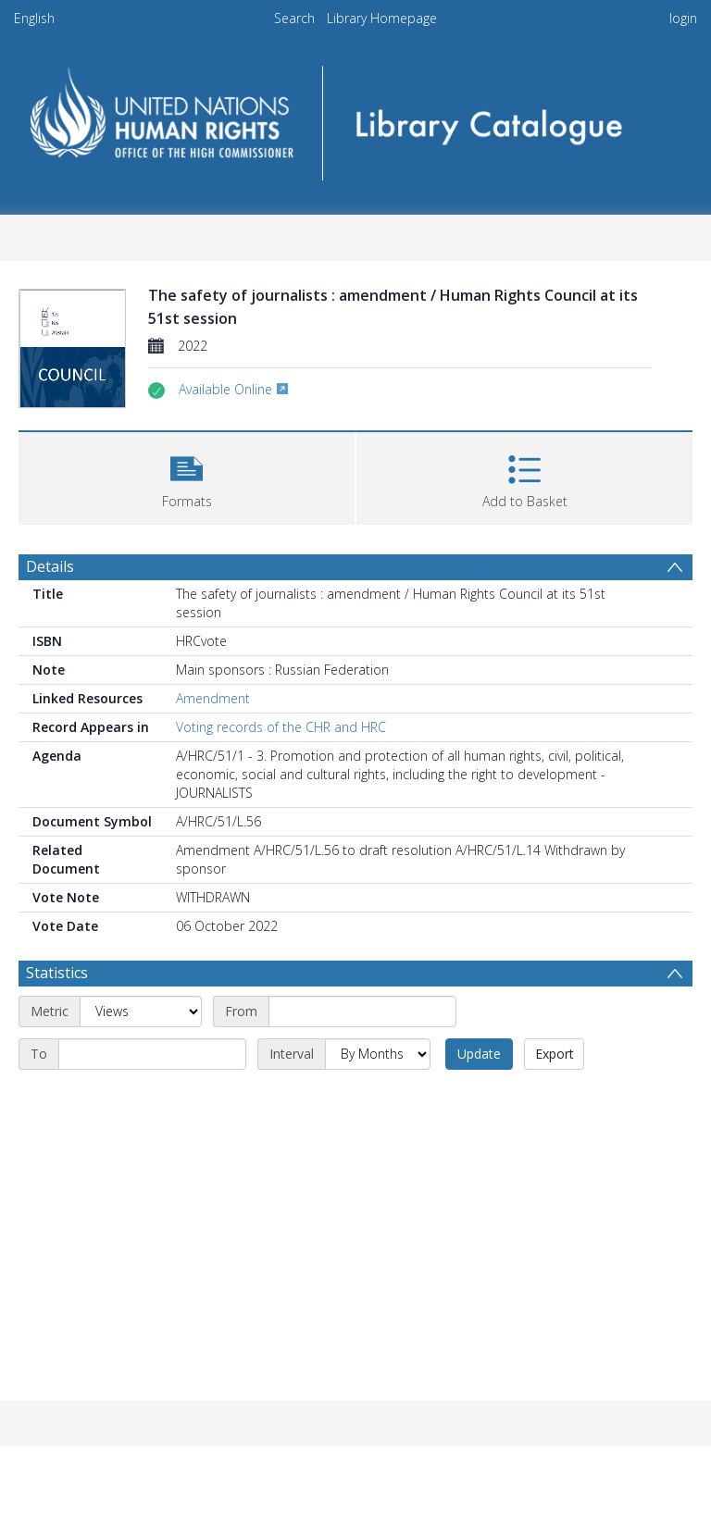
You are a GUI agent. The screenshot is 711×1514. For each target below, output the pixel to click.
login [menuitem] (683, 18)
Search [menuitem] (294, 18)
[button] (187, 476)
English (34, 18)
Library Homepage (382, 18)
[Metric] (141, 1011)
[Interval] (377, 1054)
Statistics (57, 972)
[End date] (152, 1054)
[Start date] (362, 1011)
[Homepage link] (355, 117)
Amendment (213, 698)
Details (50, 566)
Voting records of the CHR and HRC (281, 727)
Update (479, 1053)
